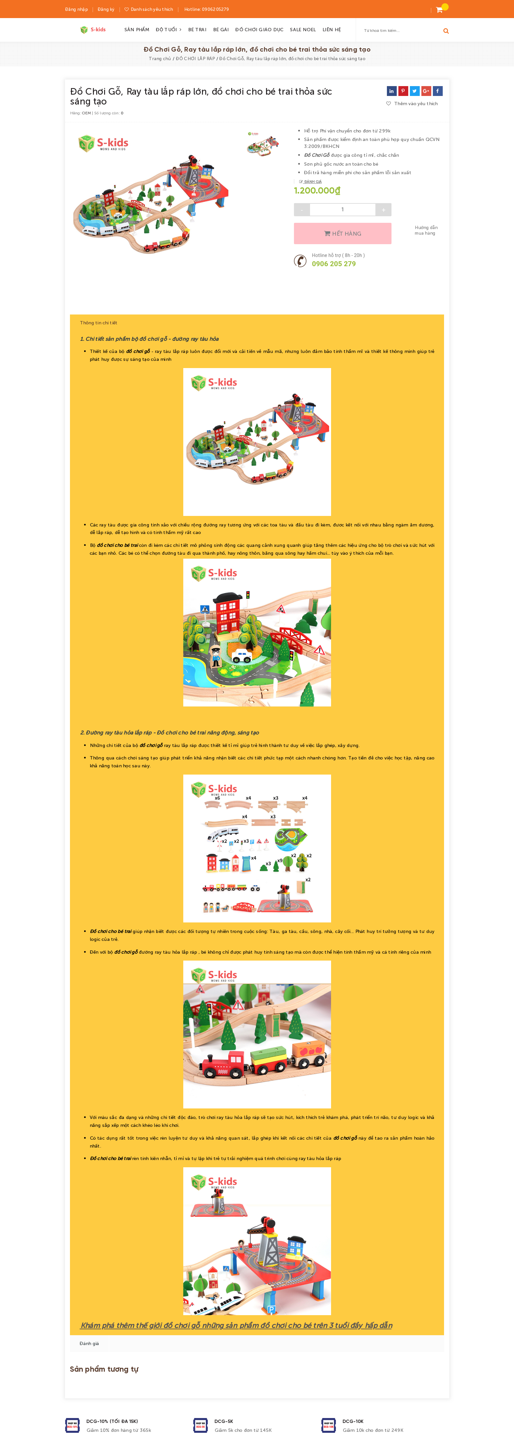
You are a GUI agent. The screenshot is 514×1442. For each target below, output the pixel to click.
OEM (86, 112)
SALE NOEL (302, 29)
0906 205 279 (334, 264)
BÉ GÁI (221, 29)
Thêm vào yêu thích (412, 103)
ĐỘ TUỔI (169, 29)
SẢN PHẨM (136, 29)
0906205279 (215, 9)
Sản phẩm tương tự (104, 1367)
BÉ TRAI (197, 29)
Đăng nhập (76, 9)
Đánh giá (312, 181)
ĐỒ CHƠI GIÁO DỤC (259, 29)
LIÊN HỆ (331, 29)
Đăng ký (106, 9)
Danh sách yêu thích (151, 9)
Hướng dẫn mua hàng (425, 230)
